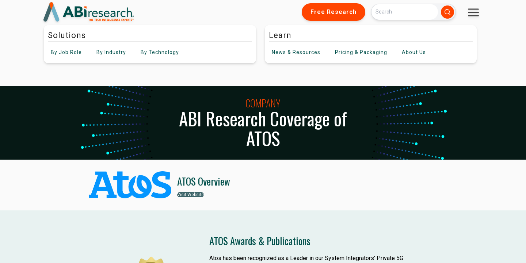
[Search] (404, 12)
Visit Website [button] (190, 194)
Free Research (333, 11)
